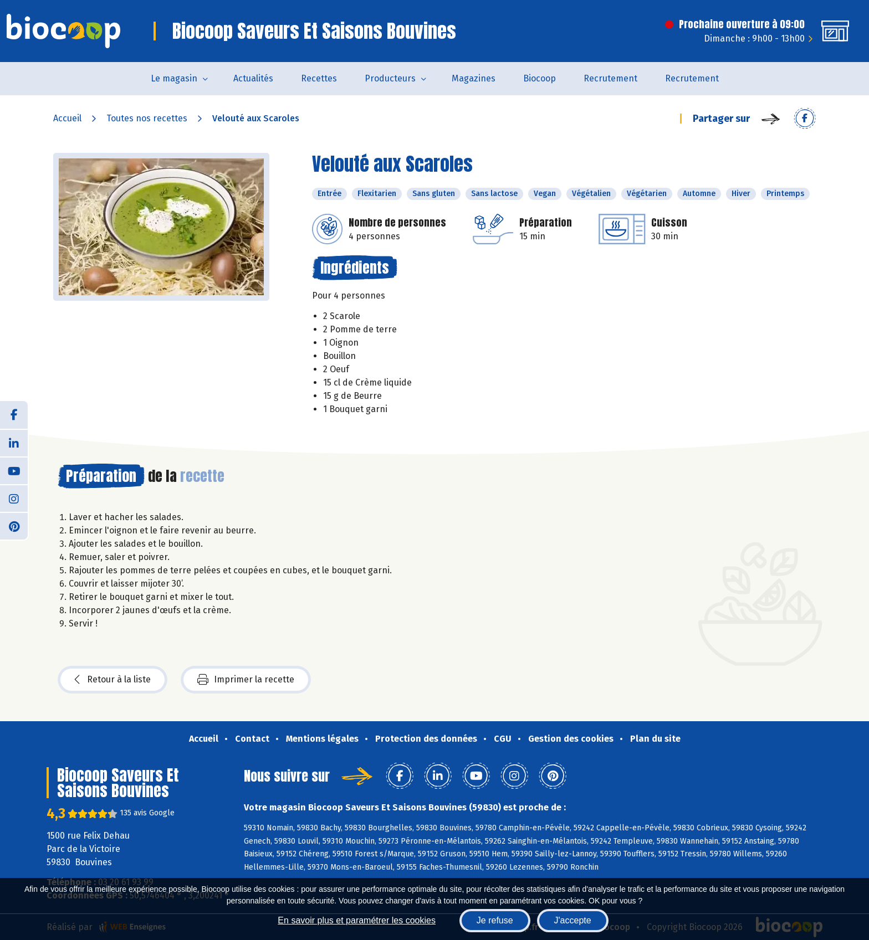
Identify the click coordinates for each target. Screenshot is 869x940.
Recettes (319, 78)
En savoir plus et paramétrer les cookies (357, 920)
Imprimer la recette (245, 679)
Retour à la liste (112, 679)
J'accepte (572, 920)
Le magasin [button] (174, 78)
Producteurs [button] (390, 78)
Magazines (473, 78)
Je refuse (495, 920)
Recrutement (610, 78)
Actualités (253, 78)
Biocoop (539, 78)
